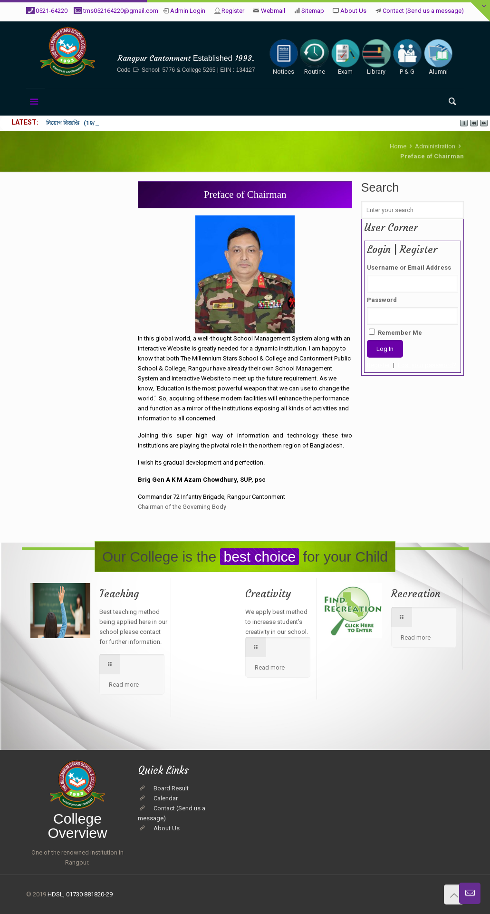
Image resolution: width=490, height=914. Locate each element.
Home (398, 146)
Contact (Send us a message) (423, 10)
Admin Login (187, 10)
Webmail (273, 10)
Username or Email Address (409, 267)
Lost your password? (427, 365)
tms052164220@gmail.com (120, 10)
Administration (435, 146)
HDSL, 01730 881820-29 (80, 894)
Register (232, 10)
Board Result (171, 788)
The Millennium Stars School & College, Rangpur (186, 43)
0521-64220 (51, 10)
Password (382, 299)
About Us (353, 10)
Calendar (166, 798)
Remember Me (395, 332)
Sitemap (312, 10)
